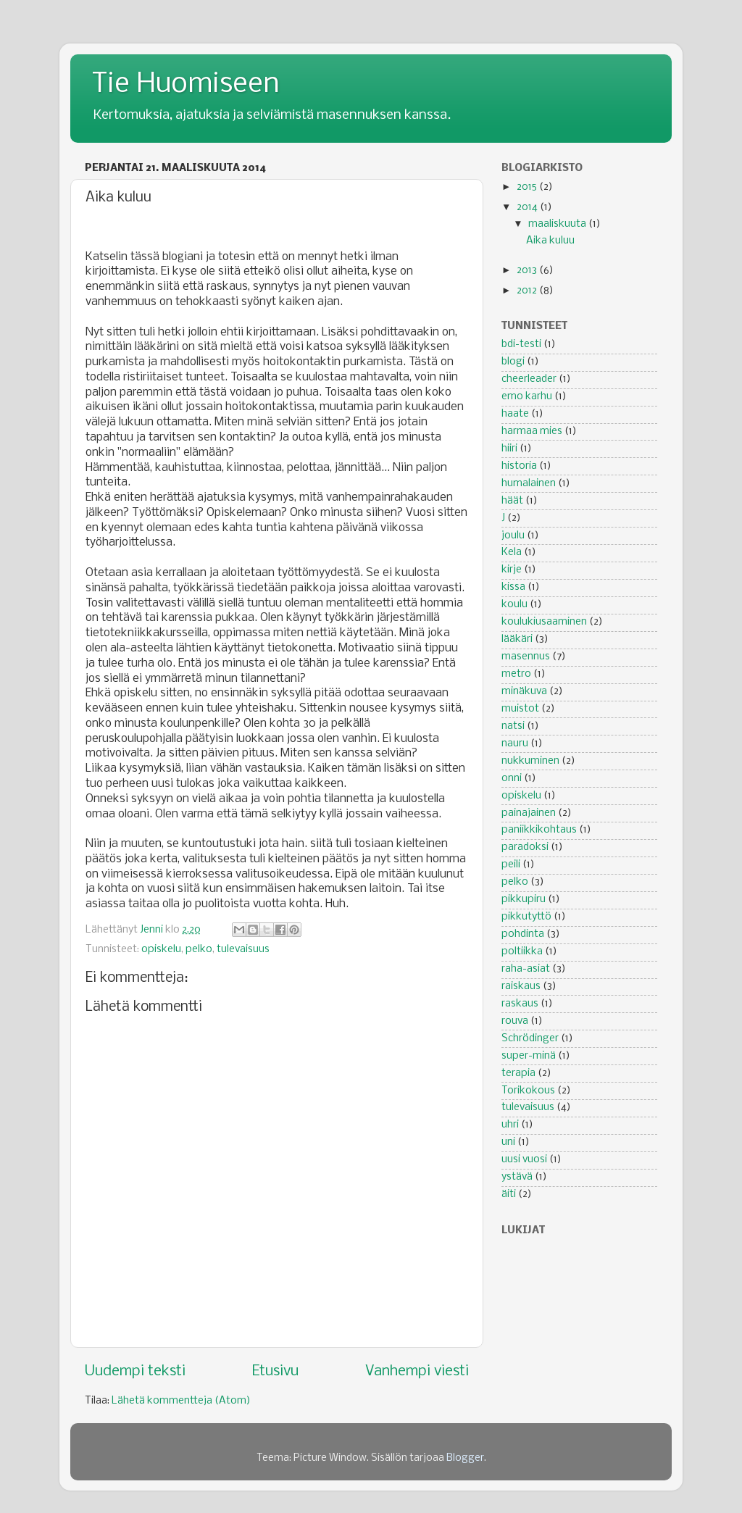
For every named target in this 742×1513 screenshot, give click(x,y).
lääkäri (517, 639)
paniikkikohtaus (539, 830)
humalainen (528, 483)
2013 (528, 270)
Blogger (465, 1458)
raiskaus (521, 986)
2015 (528, 187)
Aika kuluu (550, 241)
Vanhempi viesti (417, 1371)
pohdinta (522, 934)
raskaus (519, 1004)
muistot (520, 709)
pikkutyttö (526, 917)
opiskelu (161, 949)
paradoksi (525, 847)
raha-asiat (525, 969)
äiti (508, 1194)
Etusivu (275, 1371)
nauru (514, 743)
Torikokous (528, 1090)
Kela (511, 552)
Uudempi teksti (135, 1371)
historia (519, 466)
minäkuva (524, 691)
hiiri (509, 448)
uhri (510, 1125)
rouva (514, 1021)
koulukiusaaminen (544, 622)
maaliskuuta (558, 224)
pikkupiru (523, 899)
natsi (513, 726)
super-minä (528, 1056)
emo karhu (526, 396)
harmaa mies (531, 431)
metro (516, 674)
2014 (528, 207)
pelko (199, 949)
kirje (511, 569)
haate (515, 414)
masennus (525, 656)
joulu (513, 535)
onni (511, 778)
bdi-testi (521, 344)
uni (508, 1142)
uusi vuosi (524, 1159)
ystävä (517, 1177)
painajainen (528, 813)
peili (510, 864)
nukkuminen (530, 761)
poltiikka (522, 951)
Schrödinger (530, 1038)
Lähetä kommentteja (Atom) (181, 1401)
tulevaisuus (243, 949)
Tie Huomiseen (186, 84)
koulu (514, 604)
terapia (518, 1073)
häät (512, 501)
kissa (513, 587)
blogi (513, 362)
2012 (528, 290)
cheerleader (528, 379)
